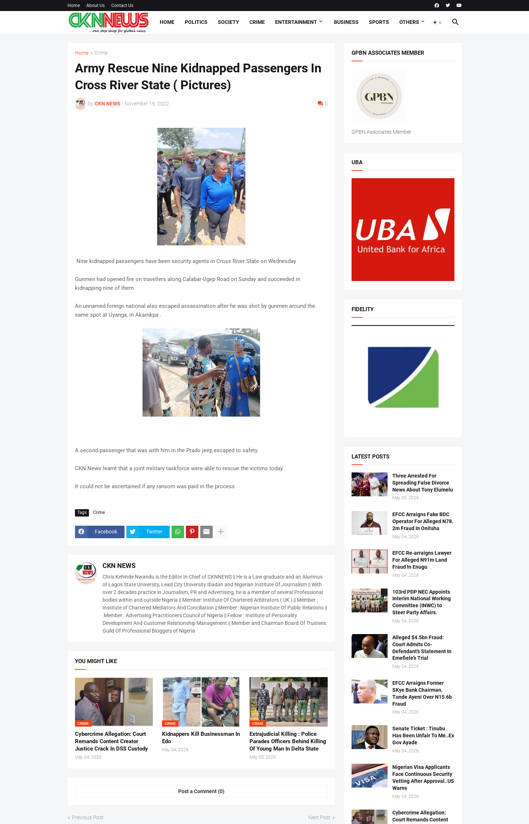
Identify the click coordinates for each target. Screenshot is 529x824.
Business (346, 22)
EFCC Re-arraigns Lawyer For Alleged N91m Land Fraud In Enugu (421, 560)
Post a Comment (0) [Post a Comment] (201, 791)
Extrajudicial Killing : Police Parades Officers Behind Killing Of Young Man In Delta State (287, 741)
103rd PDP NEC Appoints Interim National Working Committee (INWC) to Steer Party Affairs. (421, 602)
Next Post (319, 817)
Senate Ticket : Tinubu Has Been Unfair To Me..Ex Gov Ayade (423, 735)
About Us (95, 5)
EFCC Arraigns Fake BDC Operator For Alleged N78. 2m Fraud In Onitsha (422, 521)
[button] (437, 22)
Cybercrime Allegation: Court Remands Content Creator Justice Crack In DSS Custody (111, 741)
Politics (196, 22)
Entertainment (296, 22)
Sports (379, 22)
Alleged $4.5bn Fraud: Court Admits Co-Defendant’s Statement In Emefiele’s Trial (421, 647)
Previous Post (88, 817)
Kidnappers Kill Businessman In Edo (201, 738)
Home (74, 5)
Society (228, 22)
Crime (257, 22)
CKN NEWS (119, 565)
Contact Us (122, 5)
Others (409, 22)
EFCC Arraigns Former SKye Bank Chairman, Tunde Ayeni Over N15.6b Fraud (422, 693)
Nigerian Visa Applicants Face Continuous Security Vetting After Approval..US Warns (423, 777)
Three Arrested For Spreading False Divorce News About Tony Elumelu (422, 483)
